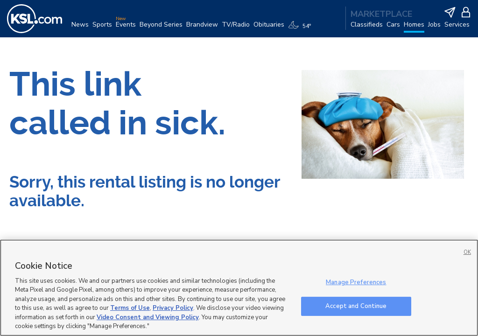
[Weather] (301, 29)
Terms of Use (130, 308)
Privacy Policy (173, 308)
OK (467, 252)
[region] (239, 287)
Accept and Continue (356, 305)
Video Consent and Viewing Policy (148, 317)
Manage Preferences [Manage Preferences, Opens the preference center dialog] (356, 282)
